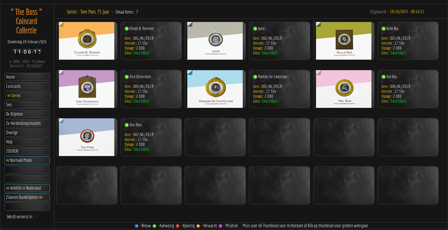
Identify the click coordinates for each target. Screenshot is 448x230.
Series (14, 95)
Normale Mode (19, 160)
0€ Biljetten (14, 114)
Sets (9, 105)
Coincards (13, 86)
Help (9, 142)
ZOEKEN (12, 151)
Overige (12, 132)
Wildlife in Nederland (23, 188)
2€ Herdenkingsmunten (23, 123)
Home (10, 77)
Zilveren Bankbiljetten (24, 197)
